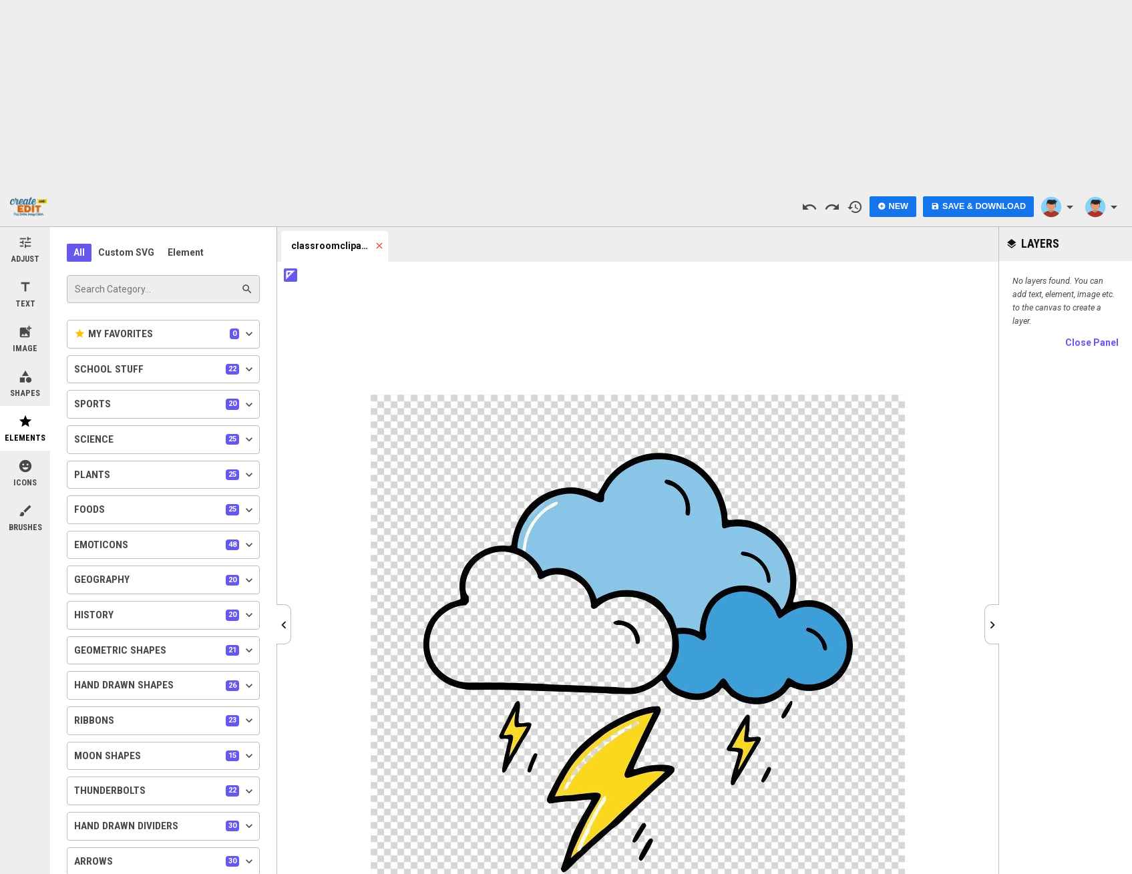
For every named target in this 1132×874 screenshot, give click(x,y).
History (165, 615)
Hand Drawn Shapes (165, 685)
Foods (165, 510)
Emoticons (165, 545)
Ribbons (165, 720)
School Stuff (165, 369)
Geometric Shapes (165, 650)
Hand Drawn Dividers (165, 826)
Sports (165, 404)
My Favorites (165, 334)
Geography (165, 580)
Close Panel (1092, 342)
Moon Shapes (165, 755)
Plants (165, 474)
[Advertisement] (566, 93)
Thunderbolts (165, 791)
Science (165, 439)
